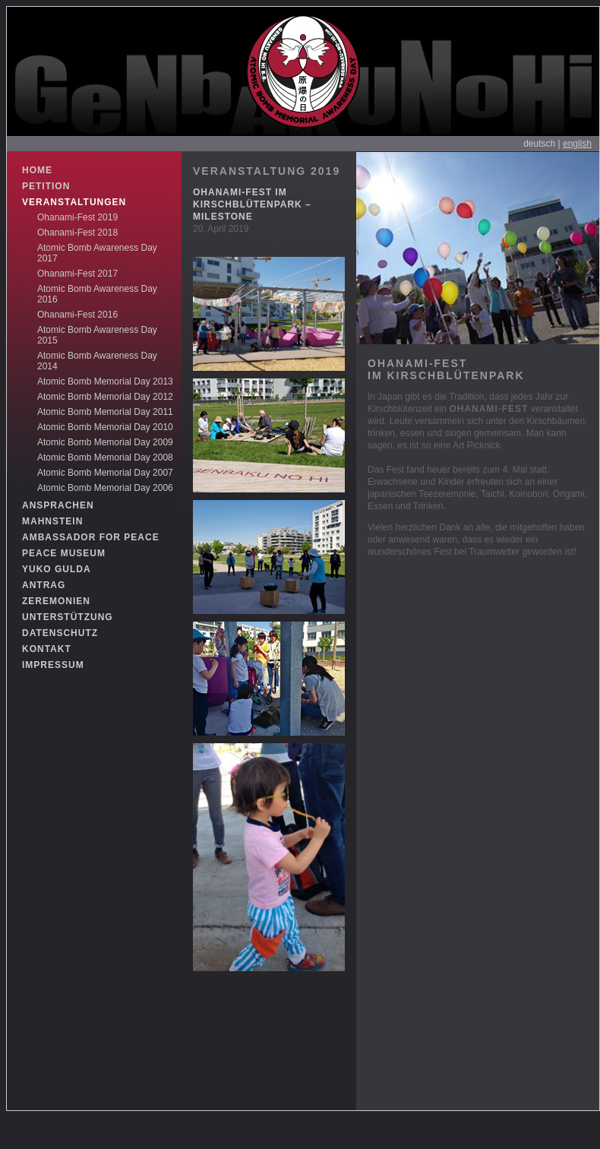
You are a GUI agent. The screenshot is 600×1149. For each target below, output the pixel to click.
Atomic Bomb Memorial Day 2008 (105, 457)
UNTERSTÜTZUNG (67, 617)
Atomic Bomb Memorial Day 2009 (105, 442)
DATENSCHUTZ (60, 633)
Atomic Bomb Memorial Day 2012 (105, 396)
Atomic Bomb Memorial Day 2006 (105, 488)
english (577, 143)
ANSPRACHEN (58, 505)
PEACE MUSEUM (64, 553)
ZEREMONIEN (56, 601)
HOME (37, 170)
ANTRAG (43, 585)
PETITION (46, 186)
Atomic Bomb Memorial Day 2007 (105, 472)
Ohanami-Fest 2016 (77, 314)
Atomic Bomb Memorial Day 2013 (105, 381)
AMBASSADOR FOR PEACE (90, 537)
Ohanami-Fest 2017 (77, 273)
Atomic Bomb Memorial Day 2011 (105, 412)
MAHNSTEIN (52, 521)
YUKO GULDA (56, 569)
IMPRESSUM (53, 665)
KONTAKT (46, 649)
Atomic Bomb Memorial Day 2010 (105, 427)
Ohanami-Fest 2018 (77, 232)
